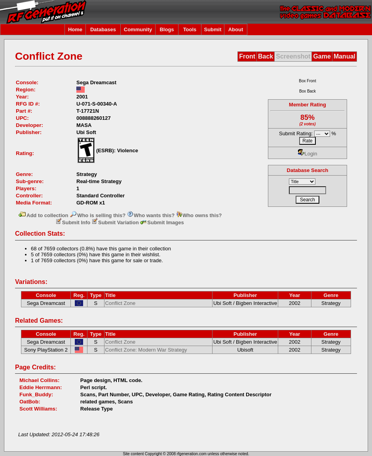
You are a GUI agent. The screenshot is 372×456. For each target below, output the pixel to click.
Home (75, 29)
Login (307, 154)
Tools (190, 29)
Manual (344, 56)
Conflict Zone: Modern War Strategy (146, 350)
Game (321, 56)
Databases (103, 29)
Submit (212, 29)
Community (138, 29)
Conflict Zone (120, 303)
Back (265, 56)
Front (247, 56)
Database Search (307, 170)
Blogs (166, 29)
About (235, 29)
